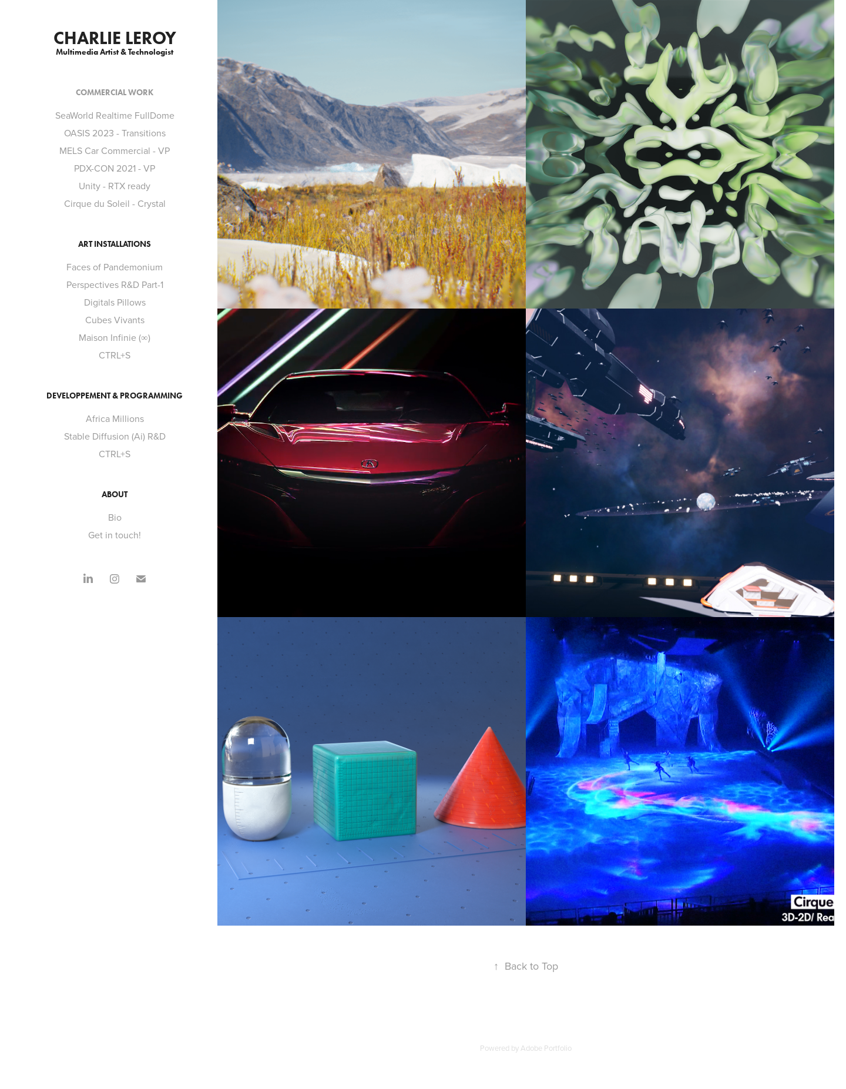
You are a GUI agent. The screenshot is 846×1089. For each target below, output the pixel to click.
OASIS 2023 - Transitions (115, 132)
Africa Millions (115, 418)
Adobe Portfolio (546, 1048)
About (114, 495)
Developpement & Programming (114, 396)
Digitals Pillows (115, 302)
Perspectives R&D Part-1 (114, 284)
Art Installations (114, 244)
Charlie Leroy (114, 38)
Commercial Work (114, 93)
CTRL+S (114, 355)
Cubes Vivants (115, 319)
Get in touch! (114, 534)
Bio (115, 517)
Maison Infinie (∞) (114, 337)
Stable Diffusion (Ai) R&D (115, 436)
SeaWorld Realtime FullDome (114, 115)
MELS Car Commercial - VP (114, 150)
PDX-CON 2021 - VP (114, 168)
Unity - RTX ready (114, 185)
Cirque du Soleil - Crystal (115, 203)
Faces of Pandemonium (114, 266)
